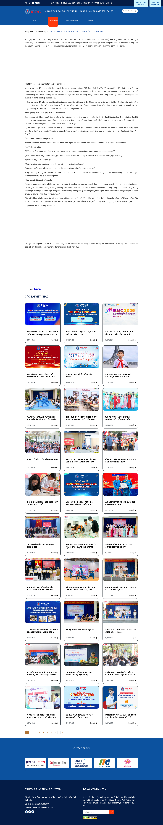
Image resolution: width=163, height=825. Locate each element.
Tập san (110, 11)
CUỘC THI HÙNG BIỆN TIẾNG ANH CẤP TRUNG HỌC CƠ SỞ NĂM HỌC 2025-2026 (41, 717)
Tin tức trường (53, 20)
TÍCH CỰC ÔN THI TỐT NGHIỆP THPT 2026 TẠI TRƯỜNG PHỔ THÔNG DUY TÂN (81, 419)
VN (26, 3)
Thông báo (91, 20)
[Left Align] (135, 11)
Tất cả (34, 20)
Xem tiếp (54, 340)
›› (62, 732)
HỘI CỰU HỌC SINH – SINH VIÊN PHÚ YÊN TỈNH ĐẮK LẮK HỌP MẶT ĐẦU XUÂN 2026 (81, 461)
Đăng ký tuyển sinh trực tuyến (141, 4)
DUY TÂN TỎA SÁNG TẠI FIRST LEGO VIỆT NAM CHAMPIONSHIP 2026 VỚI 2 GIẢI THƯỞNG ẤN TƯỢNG (42, 334)
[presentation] (25, 770)
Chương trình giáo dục (55, 11)
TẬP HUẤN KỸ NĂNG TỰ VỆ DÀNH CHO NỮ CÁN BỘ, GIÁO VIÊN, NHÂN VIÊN (41, 419)
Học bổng (83, 11)
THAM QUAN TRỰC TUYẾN (155, 4)
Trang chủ (30, 32)
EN (30, 3)
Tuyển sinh (72, 11)
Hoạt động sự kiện (72, 20)
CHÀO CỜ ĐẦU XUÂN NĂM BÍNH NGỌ (42, 459)
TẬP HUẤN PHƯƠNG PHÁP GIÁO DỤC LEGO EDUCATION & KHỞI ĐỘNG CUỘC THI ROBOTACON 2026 (42, 632)
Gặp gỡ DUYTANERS (97, 11)
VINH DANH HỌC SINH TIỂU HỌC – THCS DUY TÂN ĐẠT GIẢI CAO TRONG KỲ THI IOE (80, 504)
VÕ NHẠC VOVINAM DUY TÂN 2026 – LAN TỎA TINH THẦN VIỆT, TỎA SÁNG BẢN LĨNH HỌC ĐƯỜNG (81, 589)
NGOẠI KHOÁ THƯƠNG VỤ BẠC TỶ (80, 630)
